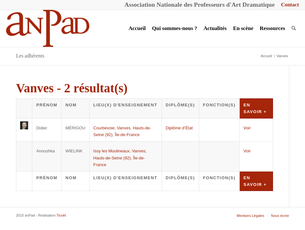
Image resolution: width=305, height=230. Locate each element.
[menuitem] (288, 5)
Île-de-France (127, 134)
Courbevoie (104, 128)
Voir (247, 128)
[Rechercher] (293, 28)
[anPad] (47, 28)
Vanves (123, 128)
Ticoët (61, 215)
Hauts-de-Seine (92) (112, 158)
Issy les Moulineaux (111, 151)
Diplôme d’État (179, 128)
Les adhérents (30, 55)
